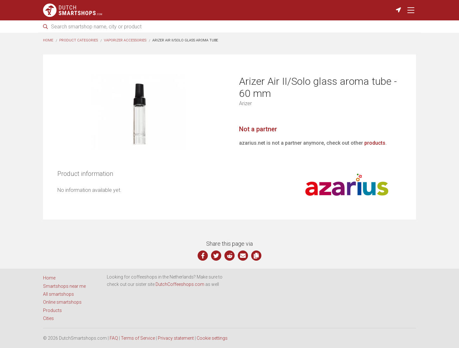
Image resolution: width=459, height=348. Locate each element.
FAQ (114, 338)
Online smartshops (62, 302)
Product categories (78, 40)
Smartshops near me (64, 286)
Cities (48, 318)
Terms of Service (138, 338)
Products (52, 310)
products (374, 143)
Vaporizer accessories (125, 40)
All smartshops (58, 294)
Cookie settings (212, 338)
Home (48, 40)
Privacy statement (176, 338)
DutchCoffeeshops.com (180, 284)
